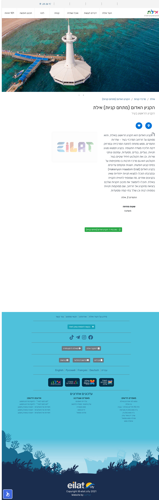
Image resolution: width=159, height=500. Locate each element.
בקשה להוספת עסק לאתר (79, 327)
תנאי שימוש (69, 316)
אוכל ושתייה (71, 13)
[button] (5, 494)
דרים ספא (79, 410)
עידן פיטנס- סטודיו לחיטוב (79, 404)
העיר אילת (105, 13)
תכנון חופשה (24, 13)
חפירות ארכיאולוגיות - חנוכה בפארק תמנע (32, 407)
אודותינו (81, 316)
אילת (150, 99)
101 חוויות (7, 13)
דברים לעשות (88, 13)
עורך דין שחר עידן (126, 415)
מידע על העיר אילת (96, 316)
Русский (69, 370)
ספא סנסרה (79, 407)
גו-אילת (127, 404)
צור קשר (58, 316)
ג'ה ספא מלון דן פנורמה (127, 410)
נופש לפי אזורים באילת (127, 401)
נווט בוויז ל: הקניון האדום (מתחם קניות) (101, 229)
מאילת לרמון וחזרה (70, 348)
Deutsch (92, 370)
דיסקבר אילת (91, 348)
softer (85, 495)
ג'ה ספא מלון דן (127, 413)
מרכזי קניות (138, 99)
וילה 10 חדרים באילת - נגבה (127, 407)
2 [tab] (77, 95)
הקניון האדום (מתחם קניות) (114, 99)
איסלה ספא (126, 421)
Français (80, 370)
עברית (103, 370)
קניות (55, 13)
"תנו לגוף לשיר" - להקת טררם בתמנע (32, 401)
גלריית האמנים (79, 401)
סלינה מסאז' (79, 413)
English (57, 370)
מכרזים (97, 360)
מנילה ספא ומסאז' (127, 418)
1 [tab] (81, 95)
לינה (40, 13)
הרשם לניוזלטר (79, 360)
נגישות (63, 360)
